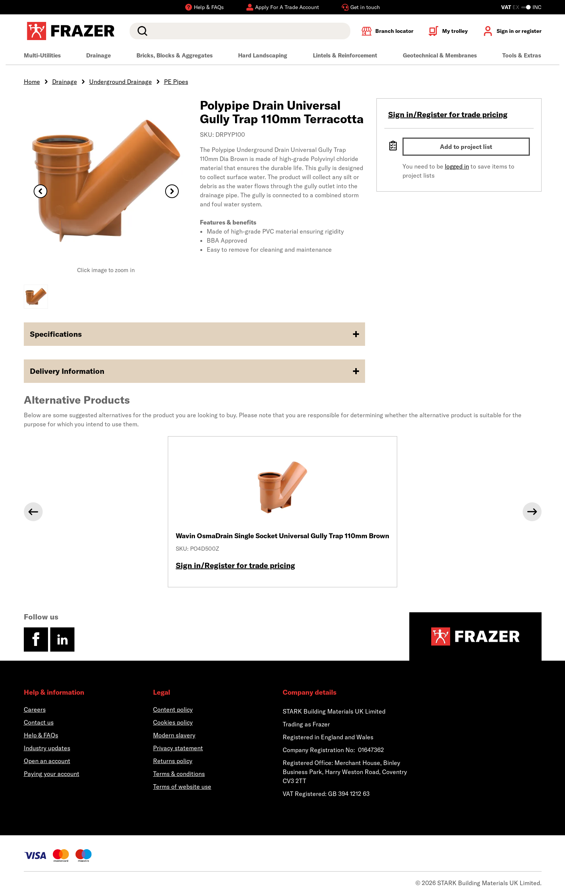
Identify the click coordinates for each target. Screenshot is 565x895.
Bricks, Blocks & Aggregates (174, 55)
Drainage (98, 55)
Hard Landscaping (262, 55)
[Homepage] (475, 636)
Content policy (173, 709)
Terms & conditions (179, 773)
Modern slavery (174, 735)
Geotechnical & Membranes (440, 55)
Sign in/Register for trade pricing (448, 114)
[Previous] (33, 511)
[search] (240, 31)
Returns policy (172, 761)
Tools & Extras (521, 55)
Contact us (39, 722)
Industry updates (47, 748)
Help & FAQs (41, 735)
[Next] (532, 511)
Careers (35, 709)
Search (141, 31)
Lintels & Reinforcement (345, 55)
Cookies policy (173, 722)
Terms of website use (182, 786)
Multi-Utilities (42, 55)
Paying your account (51, 773)
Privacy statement (178, 748)
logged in (457, 166)
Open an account (47, 761)
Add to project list (466, 146)
